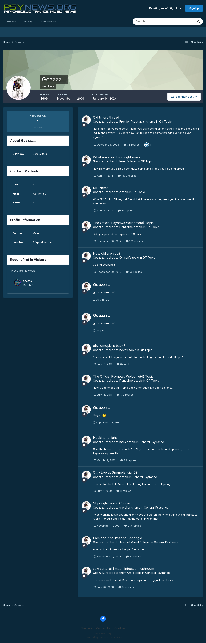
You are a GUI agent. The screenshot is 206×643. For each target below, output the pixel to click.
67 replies (125, 364)
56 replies (134, 271)
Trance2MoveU (129, 542)
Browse (11, 21)
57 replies (134, 556)
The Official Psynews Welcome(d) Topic (123, 223)
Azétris (27, 281)
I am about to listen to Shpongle (117, 538)
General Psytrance (151, 442)
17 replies (126, 587)
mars (122, 442)
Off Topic (165, 121)
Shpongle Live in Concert (112, 503)
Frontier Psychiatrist (132, 121)
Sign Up (194, 8)
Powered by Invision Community (103, 637)
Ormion (124, 257)
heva (122, 350)
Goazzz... (99, 121)
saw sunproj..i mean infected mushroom (123, 569)
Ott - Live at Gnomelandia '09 (115, 472)
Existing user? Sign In (165, 8)
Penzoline (126, 227)
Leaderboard (48, 21)
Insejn (123, 161)
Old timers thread (106, 117)
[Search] (150, 21)
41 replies (125, 210)
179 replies (134, 241)
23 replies (128, 460)
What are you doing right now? (116, 157)
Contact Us (103, 628)
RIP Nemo (101, 188)
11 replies (123, 490)
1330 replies (127, 175)
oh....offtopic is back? (109, 346)
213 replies (132, 525)
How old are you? (107, 253)
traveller (124, 507)
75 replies (132, 144)
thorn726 (125, 572)
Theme (86, 628)
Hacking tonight (105, 438)
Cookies (120, 628)
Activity (27, 21)
